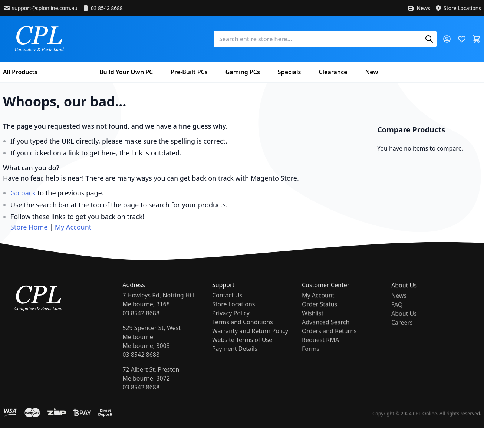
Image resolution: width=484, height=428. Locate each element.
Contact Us (227, 301)
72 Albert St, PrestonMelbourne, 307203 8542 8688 (150, 382)
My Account (73, 227)
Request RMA (320, 348)
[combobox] (325, 39)
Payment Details (234, 354)
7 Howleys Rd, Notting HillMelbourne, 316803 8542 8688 (158, 308)
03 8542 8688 (102, 8)
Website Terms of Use (242, 345)
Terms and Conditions (242, 327)
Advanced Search (325, 330)
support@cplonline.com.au (40, 8)
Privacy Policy (231, 319)
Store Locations (458, 8)
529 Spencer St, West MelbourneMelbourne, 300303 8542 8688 (151, 344)
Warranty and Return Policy (250, 336)
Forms (310, 357)
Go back (23, 192)
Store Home (28, 227)
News (419, 8)
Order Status (319, 312)
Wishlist (312, 321)
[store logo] (39, 39)
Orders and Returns (329, 339)
